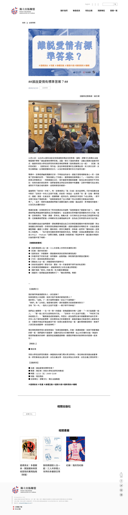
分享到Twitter (121, 485)
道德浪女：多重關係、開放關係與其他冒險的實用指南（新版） (28, 470)
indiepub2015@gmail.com (25, 503)
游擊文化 (29, 414)
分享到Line (121, 490)
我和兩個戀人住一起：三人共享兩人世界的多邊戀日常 (51, 468)
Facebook (93, 4)
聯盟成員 (76, 10)
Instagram (96, 4)
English (87, 4)
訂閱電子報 (18, 507)
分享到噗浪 (121, 495)
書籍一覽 (113, 10)
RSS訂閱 (18, 509)
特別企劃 (88, 10)
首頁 (23, 22)
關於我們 (64, 10)
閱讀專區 (101, 10)
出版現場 (32, 22)
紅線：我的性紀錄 (74, 465)
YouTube (99, 4)
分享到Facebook (121, 481)
